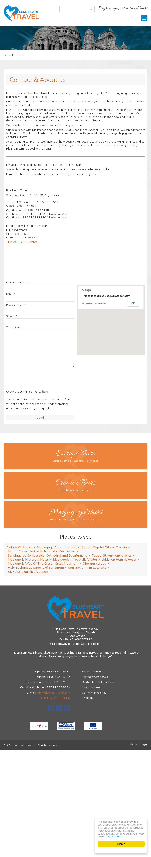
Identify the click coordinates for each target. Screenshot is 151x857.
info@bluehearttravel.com (53, 692)
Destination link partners (98, 682)
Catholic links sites (94, 692)
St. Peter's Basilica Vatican (28, 572)
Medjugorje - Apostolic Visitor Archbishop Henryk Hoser (94, 559)
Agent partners (92, 671)
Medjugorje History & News (28, 559)
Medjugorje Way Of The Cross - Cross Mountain (43, 563)
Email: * (10, 293)
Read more (114, 836)
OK (133, 303)
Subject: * (11, 316)
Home (7, 55)
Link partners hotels (95, 676)
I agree (121, 844)
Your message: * (15, 327)
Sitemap (87, 698)
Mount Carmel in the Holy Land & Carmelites (41, 551)
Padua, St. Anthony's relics (111, 555)
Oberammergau (94, 563)
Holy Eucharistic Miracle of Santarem (36, 567)
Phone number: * (16, 304)
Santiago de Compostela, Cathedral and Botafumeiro (47, 555)
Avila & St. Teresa (19, 547)
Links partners (91, 687)
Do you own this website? (94, 303)
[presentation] (34, 379)
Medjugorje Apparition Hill (56, 547)
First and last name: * (18, 282)
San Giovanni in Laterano (87, 567)
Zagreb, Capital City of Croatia (104, 547)
